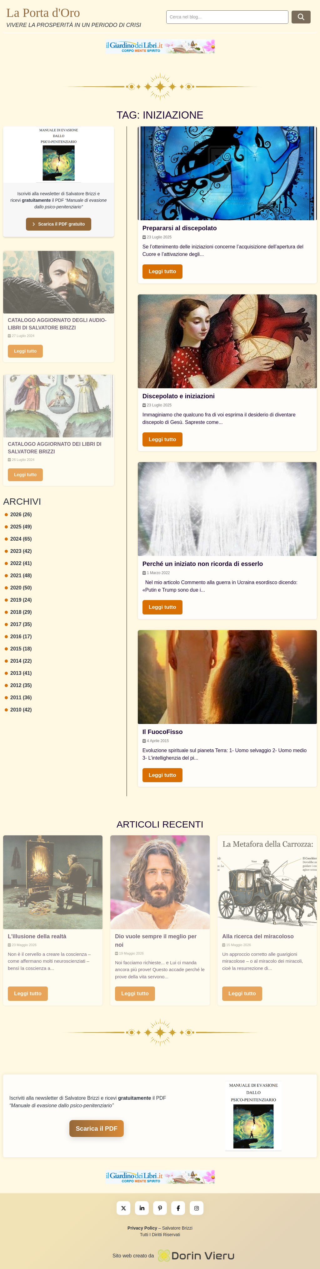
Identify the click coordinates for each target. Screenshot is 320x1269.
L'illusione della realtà (37, 936)
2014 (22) (18, 661)
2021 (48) (18, 575)
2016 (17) (18, 636)
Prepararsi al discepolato (179, 228)
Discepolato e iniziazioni (178, 396)
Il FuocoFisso (162, 731)
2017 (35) (18, 624)
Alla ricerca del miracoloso (258, 936)
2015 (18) (18, 648)
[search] (227, 17)
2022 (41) (18, 563)
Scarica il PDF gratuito (58, 224)
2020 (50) (18, 587)
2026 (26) (18, 514)
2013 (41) (18, 673)
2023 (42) (18, 551)
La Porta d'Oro (43, 13)
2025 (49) (18, 526)
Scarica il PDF (96, 1128)
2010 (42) (18, 709)
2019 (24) (18, 600)
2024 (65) (18, 539)
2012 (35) (18, 685)
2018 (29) (18, 612)
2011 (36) (18, 697)
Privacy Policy (142, 1228)
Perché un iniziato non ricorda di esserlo (202, 563)
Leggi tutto (25, 351)
